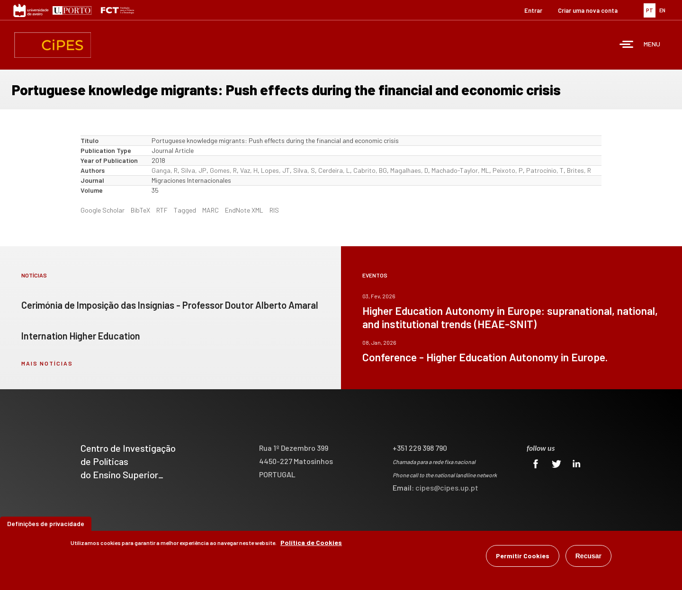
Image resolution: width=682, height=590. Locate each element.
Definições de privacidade (45, 523)
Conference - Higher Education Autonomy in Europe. (485, 357)
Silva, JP (193, 170)
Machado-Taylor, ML (460, 170)
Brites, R (579, 170)
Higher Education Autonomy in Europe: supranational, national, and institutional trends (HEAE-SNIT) (510, 317)
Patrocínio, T (545, 170)
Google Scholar (103, 210)
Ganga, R (165, 170)
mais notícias (47, 363)
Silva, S (304, 170)
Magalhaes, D (409, 170)
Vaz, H (249, 170)
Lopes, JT (275, 170)
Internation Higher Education (80, 335)
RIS (274, 210)
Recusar (588, 556)
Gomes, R (223, 170)
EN (662, 10)
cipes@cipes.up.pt (446, 487)
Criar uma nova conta (588, 10)
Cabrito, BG (370, 170)
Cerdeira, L (334, 170)
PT (649, 10)
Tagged (185, 210)
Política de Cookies (311, 542)
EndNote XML (244, 210)
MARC (210, 210)
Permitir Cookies (522, 556)
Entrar (533, 10)
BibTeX (140, 210)
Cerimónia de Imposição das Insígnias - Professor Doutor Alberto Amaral (169, 305)
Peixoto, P (508, 170)
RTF (162, 210)
